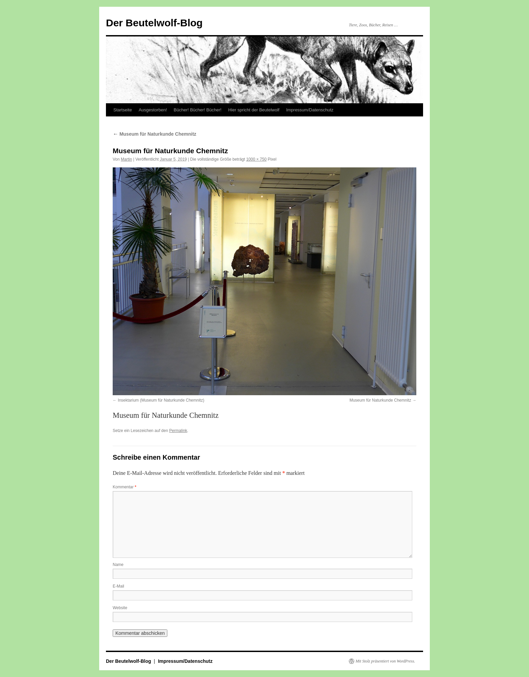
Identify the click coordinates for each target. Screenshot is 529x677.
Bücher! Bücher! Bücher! (198, 109)
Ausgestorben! (153, 109)
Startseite (122, 109)
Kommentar (124, 487)
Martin (126, 159)
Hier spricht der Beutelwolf (253, 109)
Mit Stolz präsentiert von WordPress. (385, 661)
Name (118, 564)
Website (120, 607)
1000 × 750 (256, 159)
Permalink (178, 430)
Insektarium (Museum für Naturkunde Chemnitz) (161, 400)
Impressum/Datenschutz (309, 109)
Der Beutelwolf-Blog (154, 22)
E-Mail (118, 586)
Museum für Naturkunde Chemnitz (154, 134)
